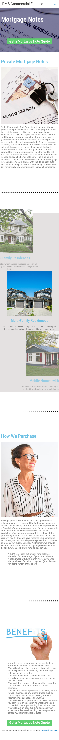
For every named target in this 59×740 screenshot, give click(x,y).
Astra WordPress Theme (49, 730)
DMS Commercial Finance (22, 4)
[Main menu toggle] (54, 4)
